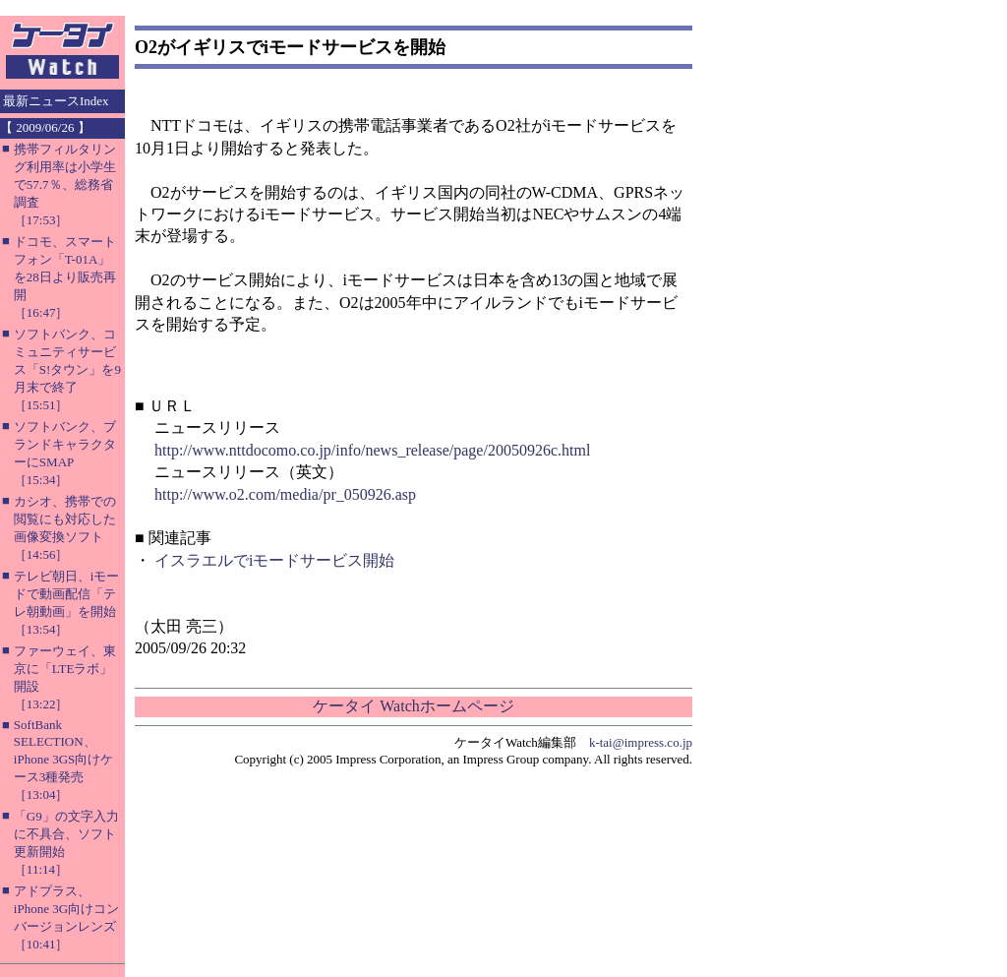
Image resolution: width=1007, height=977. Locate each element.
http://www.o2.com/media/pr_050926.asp (285, 494)
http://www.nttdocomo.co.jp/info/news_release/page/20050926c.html (372, 450)
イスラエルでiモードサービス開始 (274, 560)
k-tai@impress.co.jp (640, 742)
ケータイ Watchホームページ (413, 706)
